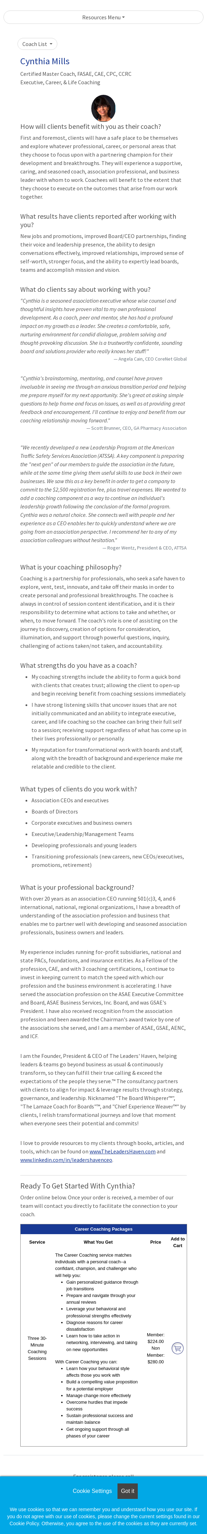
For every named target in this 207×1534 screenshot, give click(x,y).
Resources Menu (101, 17)
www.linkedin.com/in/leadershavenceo (66, 1159)
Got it (127, 1491)
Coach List (35, 43)
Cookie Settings (92, 1491)
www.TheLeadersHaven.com (123, 1151)
